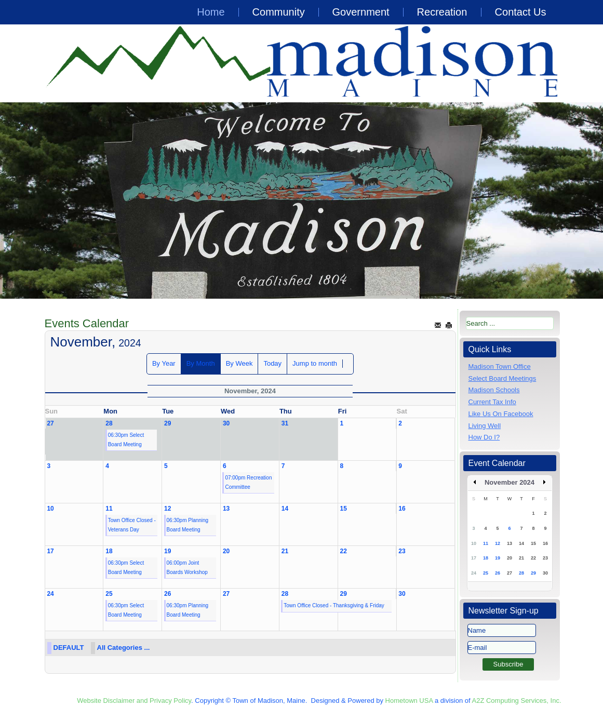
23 (401, 551)
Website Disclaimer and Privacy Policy (134, 700)
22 (343, 551)
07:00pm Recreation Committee (248, 482)
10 (50, 508)
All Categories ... (123, 647)
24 (50, 593)
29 (167, 423)
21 (285, 551)
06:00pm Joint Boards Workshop (187, 567)
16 (401, 508)
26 (167, 593)
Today (272, 363)
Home (210, 12)
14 (285, 508)
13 (226, 508)
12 (167, 508)
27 (50, 423)
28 (108, 423)
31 (285, 423)
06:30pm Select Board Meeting (126, 439)
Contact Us (520, 12)
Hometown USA (409, 700)
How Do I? (484, 437)
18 (108, 551)
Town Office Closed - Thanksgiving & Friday (334, 605)
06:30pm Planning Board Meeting (188, 524)
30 (226, 423)
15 (343, 508)
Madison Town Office (499, 366)
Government (361, 12)
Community (278, 12)
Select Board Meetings (502, 378)
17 (50, 551)
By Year (164, 363)
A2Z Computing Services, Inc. (516, 700)
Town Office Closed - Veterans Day (132, 524)
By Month (200, 363)
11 (108, 508)
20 (226, 551)
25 (108, 593)
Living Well (484, 426)
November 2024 (509, 482)
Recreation (442, 12)
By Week (239, 363)
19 (167, 551)
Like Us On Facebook (500, 414)
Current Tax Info (492, 402)
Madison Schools (494, 390)
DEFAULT (68, 647)
